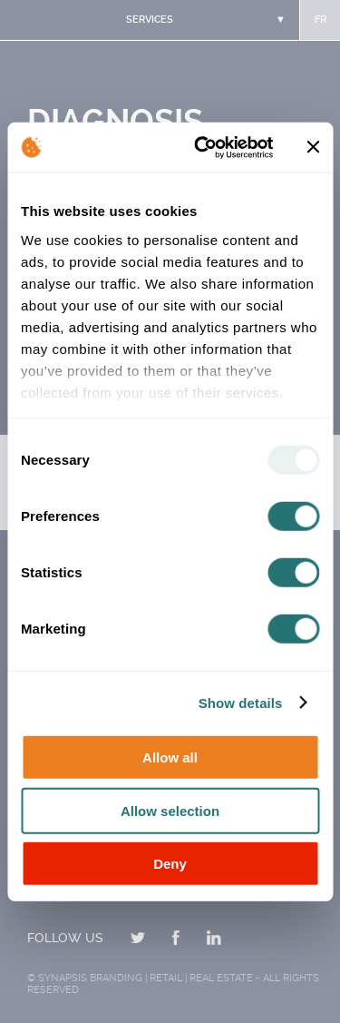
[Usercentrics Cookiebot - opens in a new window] (202, 147)
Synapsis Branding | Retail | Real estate (145, 978)
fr (320, 19)
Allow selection (170, 810)
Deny (170, 863)
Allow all (170, 757)
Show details (241, 702)
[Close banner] (312, 147)
